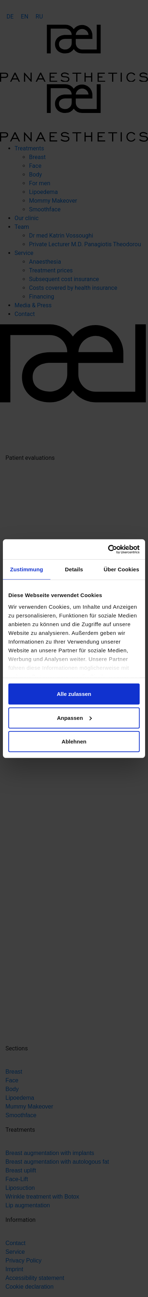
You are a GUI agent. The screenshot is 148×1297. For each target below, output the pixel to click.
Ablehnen (74, 741)
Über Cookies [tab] (121, 569)
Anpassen (74, 717)
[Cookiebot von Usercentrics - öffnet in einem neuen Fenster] (108, 549)
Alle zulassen (74, 694)
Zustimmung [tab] (26, 569)
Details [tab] (74, 569)
